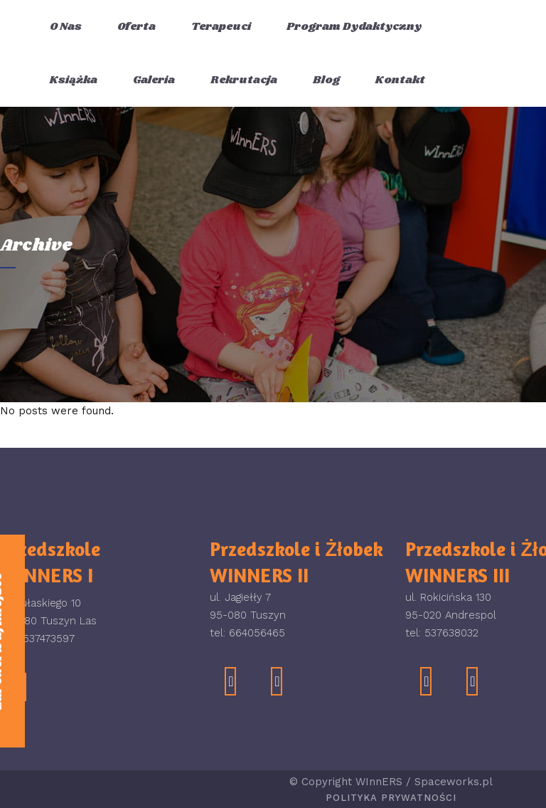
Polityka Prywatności (391, 797)
